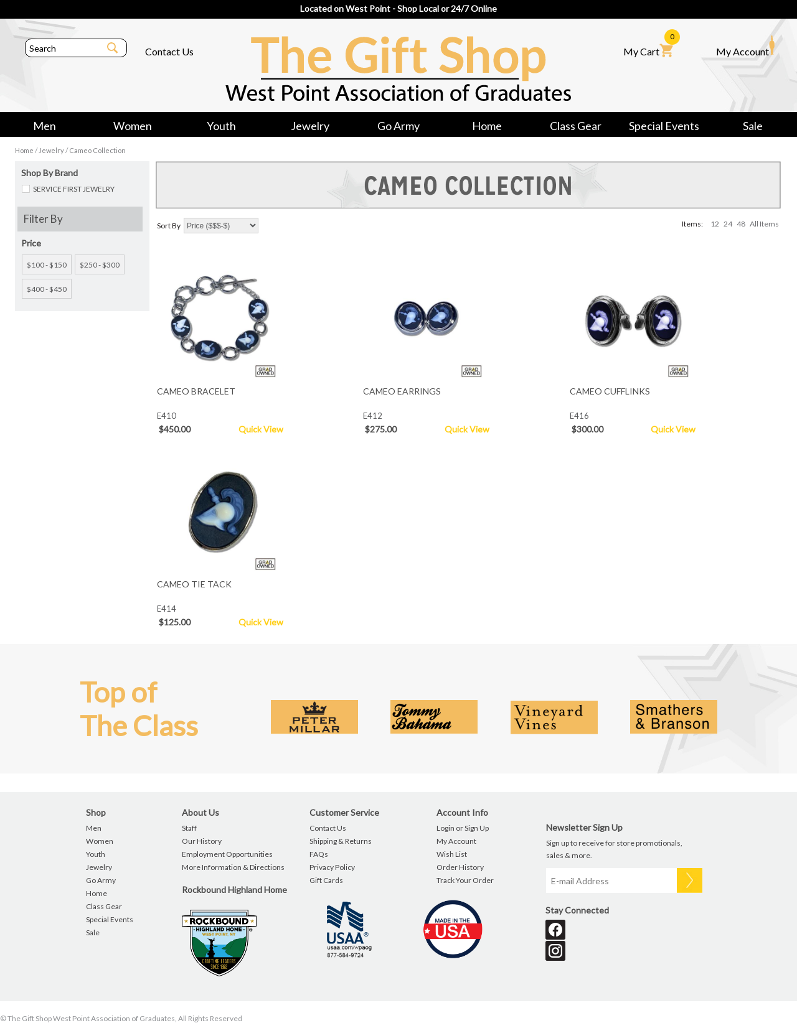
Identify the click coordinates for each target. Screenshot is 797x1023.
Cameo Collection (97, 150)
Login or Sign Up (462, 828)
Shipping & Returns (340, 841)
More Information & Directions (233, 867)
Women (132, 126)
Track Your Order (465, 880)
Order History (460, 867)
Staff (189, 828)
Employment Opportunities (227, 854)
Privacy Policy (332, 867)
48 (741, 223)
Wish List (451, 854)
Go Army (398, 126)
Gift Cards (326, 880)
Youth (221, 126)
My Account (745, 46)
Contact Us (169, 51)
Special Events (664, 126)
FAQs (318, 854)
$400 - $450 (47, 289)
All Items (764, 223)
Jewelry (310, 126)
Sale (753, 126)
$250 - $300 (100, 264)
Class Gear (575, 126)
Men (44, 126)
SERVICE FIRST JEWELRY (74, 189)
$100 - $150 (47, 264)
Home (487, 126)
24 (728, 223)
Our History (202, 841)
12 (714, 223)
